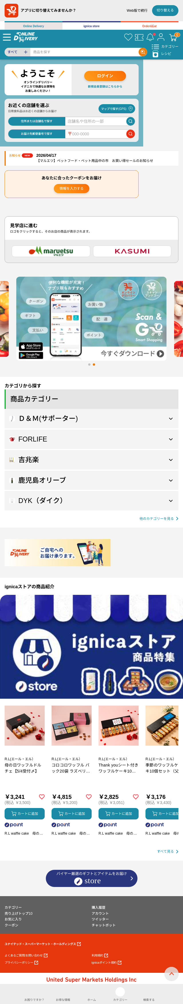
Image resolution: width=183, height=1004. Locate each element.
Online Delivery (33, 26)
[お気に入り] (128, 37)
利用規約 (100, 955)
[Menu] (7, 37)
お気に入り (13, 919)
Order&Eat (149, 26)
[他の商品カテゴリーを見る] (158, 518)
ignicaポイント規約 (106, 963)
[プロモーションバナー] (91, 647)
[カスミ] (132, 251)
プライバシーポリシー (21, 963)
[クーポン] (139, 37)
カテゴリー (13, 908)
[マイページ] (161, 37)
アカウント (100, 914)
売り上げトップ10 (18, 914)
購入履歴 (98, 908)
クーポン (11, 925)
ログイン (105, 76)
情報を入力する (72, 189)
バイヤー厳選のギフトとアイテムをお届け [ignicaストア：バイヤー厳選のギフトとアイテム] (91, 879)
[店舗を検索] (130, 121)
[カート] (173, 37)
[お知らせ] (150, 37)
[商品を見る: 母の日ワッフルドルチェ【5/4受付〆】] (25, 756)
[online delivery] (26, 37)
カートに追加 (24, 813)
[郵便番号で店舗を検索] (130, 134)
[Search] (84, 52)
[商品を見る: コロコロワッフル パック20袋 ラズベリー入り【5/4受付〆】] (72, 756)
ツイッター (100, 919)
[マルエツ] (51, 251)
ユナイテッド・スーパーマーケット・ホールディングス (43, 944)
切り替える (165, 10)
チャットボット (104, 925)
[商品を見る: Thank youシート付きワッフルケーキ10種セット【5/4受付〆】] (119, 756)
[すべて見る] (167, 851)
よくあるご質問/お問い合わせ (26, 955)
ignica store (91, 26)
